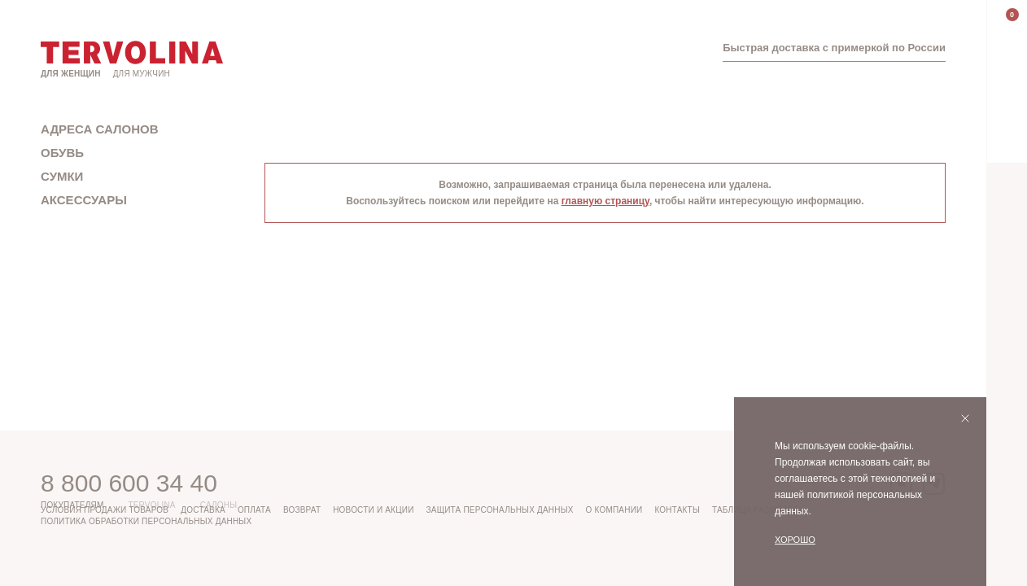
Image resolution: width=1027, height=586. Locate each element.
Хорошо (795, 539)
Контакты (677, 509)
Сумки (62, 176)
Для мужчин (141, 73)
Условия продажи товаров (104, 509)
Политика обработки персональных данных (146, 521)
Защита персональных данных (500, 509)
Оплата (254, 509)
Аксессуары (84, 200)
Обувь (62, 153)
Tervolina (151, 505)
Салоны (219, 505)
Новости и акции (373, 509)
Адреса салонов (100, 129)
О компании (614, 509)
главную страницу (605, 201)
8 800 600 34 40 (129, 483)
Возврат (302, 509)
